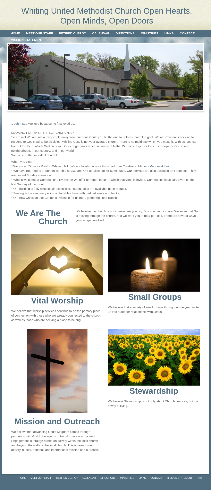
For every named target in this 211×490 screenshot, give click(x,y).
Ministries (149, 33)
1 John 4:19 (19, 123)
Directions (125, 33)
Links (169, 33)
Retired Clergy (72, 33)
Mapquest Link (160, 166)
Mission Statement (27, 40)
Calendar (100, 33)
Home (15, 33)
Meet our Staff (39, 33)
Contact (187, 33)
